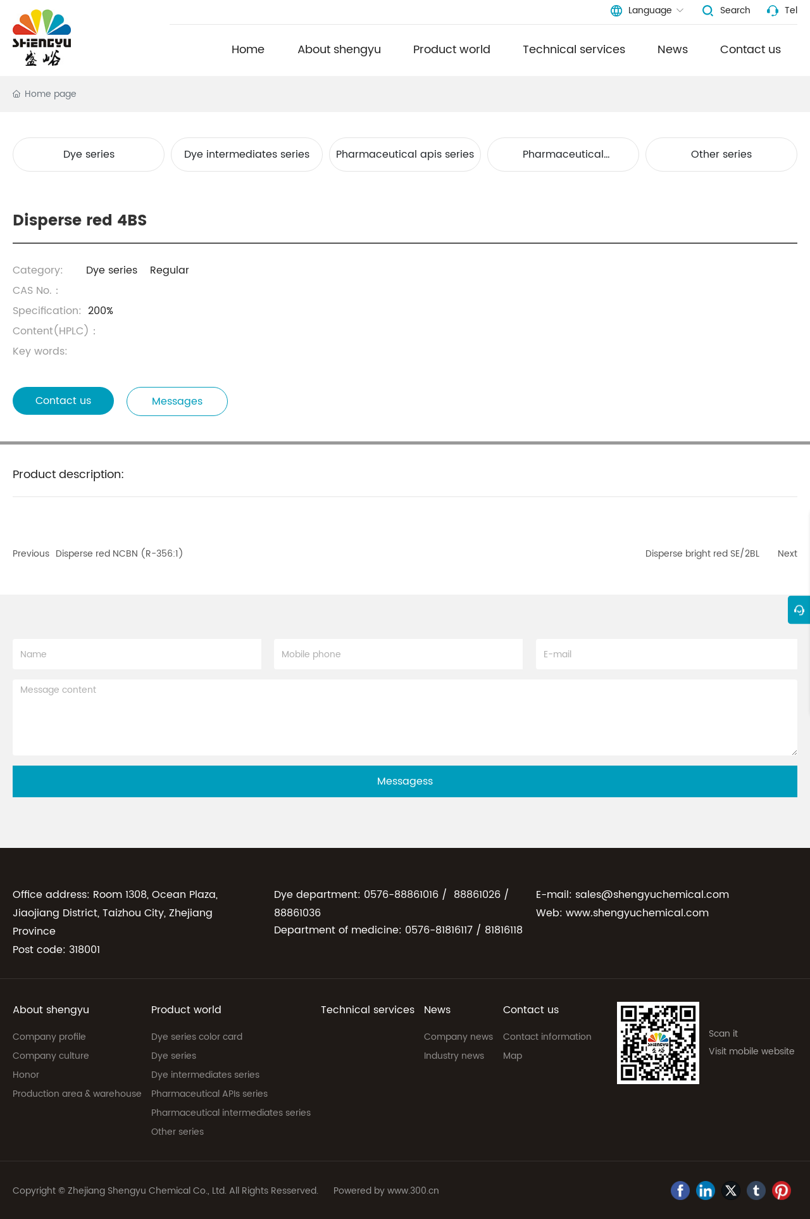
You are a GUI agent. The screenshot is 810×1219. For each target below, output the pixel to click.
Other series (721, 154)
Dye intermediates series (246, 154)
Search (735, 10)
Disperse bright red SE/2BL (702, 553)
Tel (791, 10)
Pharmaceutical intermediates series (563, 159)
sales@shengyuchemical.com (652, 895)
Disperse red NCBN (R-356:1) (120, 553)
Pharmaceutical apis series (405, 154)
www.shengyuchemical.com (637, 913)
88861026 (477, 895)
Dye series (89, 154)
